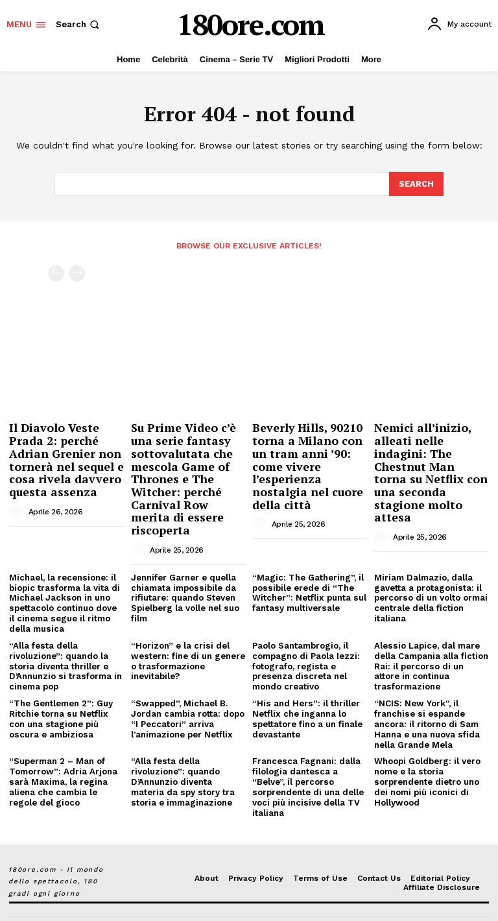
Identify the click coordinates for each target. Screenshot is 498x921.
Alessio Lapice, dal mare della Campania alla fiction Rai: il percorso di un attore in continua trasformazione (431, 646)
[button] (79, 24)
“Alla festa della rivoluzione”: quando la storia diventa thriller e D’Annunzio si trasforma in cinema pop (65, 646)
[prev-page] (56, 273)
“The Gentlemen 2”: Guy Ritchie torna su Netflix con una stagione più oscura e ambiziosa (61, 698)
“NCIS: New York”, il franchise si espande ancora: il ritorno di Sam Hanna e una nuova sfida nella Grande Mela (426, 703)
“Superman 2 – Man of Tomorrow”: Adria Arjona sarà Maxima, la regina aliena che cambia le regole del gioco (63, 760)
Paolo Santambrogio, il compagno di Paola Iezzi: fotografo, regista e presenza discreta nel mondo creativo (305, 646)
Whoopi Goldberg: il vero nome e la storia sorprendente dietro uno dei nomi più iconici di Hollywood (427, 760)
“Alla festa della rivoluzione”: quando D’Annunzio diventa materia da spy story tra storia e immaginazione (182, 760)
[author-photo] (17, 506)
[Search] (416, 183)
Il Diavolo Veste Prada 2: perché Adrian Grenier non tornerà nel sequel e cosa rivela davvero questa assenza (64, 456)
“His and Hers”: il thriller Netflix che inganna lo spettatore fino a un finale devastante (307, 698)
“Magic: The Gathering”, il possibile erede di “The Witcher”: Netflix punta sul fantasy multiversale (308, 574)
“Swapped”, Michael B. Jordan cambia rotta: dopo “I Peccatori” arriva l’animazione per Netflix (187, 698)
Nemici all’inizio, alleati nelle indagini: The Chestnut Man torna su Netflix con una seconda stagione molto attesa (427, 463)
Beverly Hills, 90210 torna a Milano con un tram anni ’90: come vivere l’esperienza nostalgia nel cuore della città (306, 463)
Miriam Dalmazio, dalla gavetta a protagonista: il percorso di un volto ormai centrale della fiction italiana (430, 579)
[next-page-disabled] (77, 273)
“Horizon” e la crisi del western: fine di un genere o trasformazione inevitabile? (187, 641)
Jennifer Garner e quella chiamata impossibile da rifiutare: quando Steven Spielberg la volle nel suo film (184, 579)
